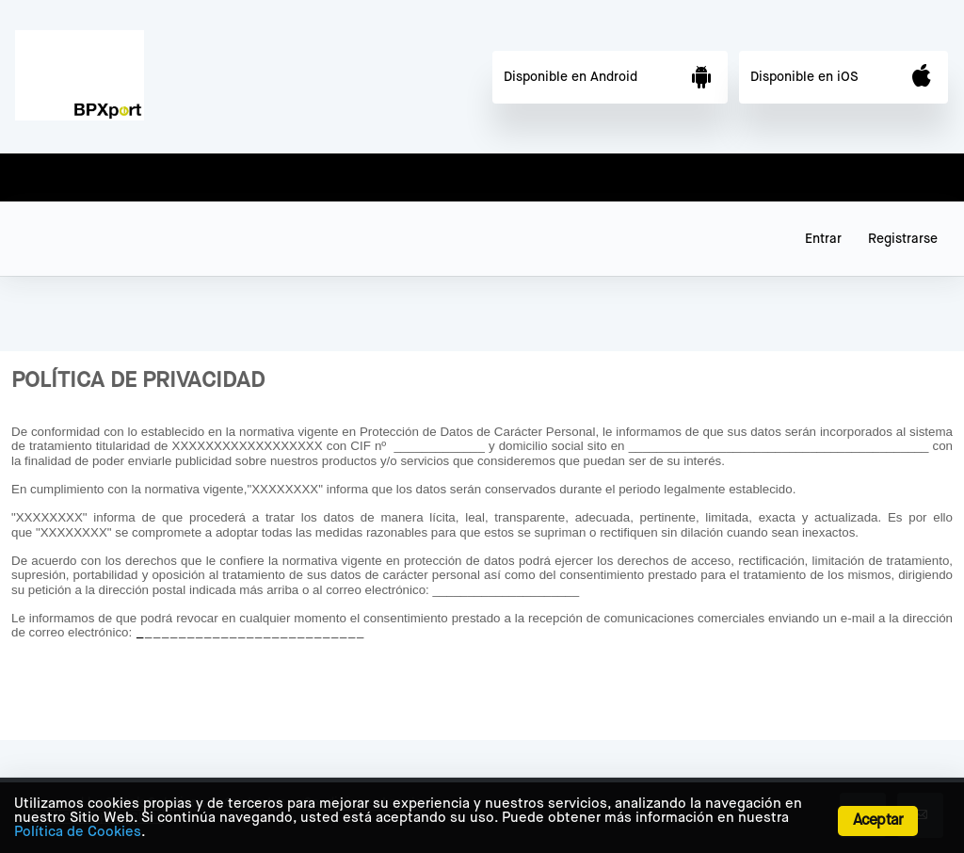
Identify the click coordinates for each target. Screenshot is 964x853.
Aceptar (878, 821)
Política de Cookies (77, 832)
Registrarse (903, 239)
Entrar (823, 239)
